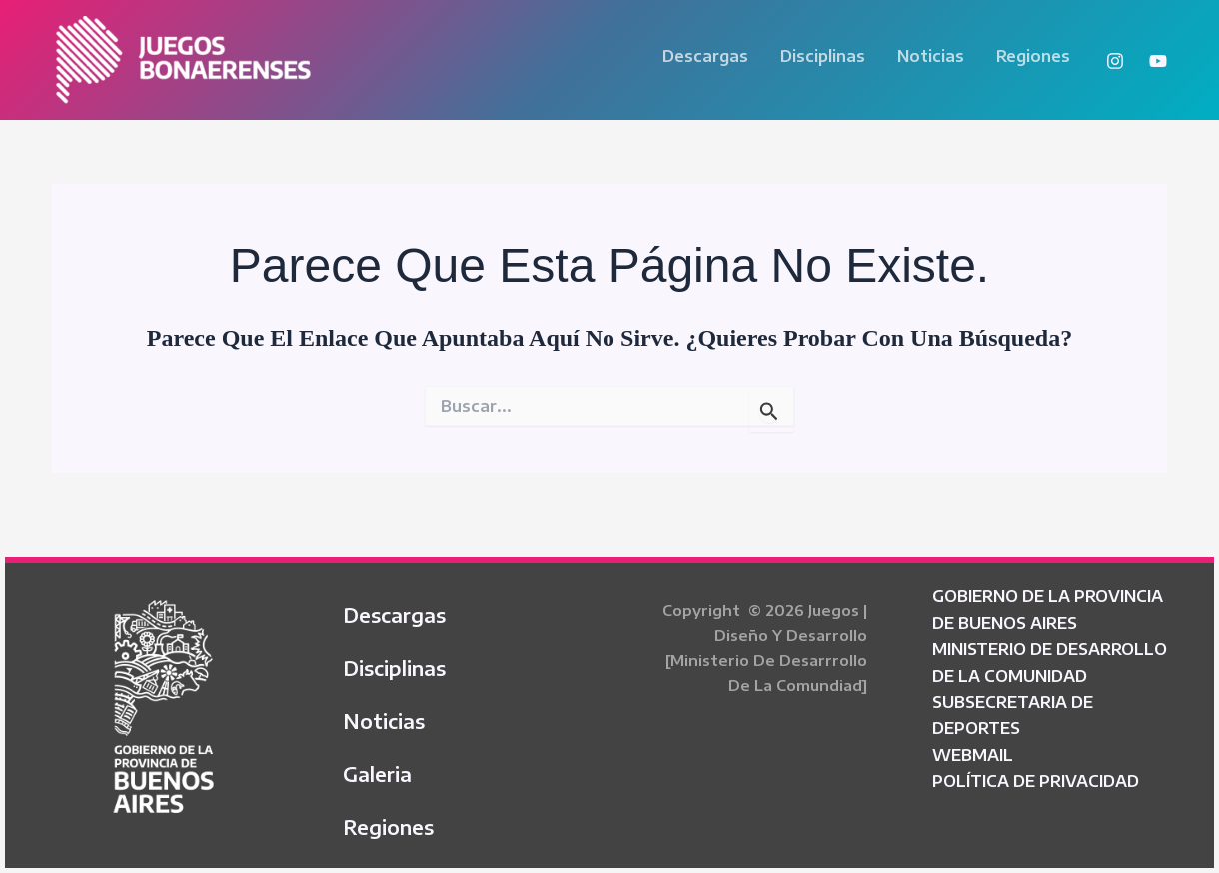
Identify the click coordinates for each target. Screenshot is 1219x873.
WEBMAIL (972, 755)
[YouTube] (1158, 61)
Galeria (377, 773)
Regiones (1033, 56)
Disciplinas (822, 56)
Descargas (705, 56)
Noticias (930, 56)
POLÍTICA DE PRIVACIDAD (1035, 781)
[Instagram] (1115, 61)
